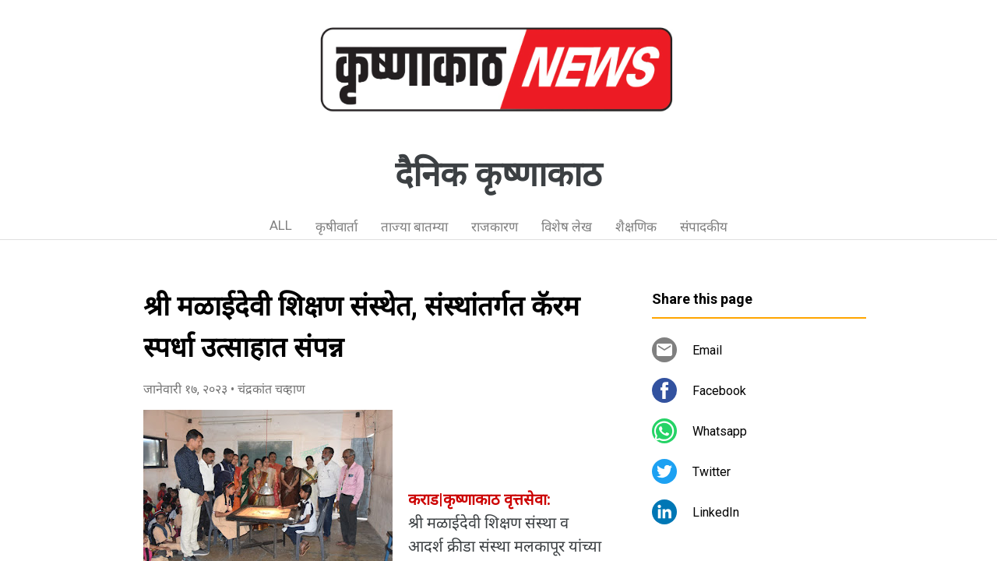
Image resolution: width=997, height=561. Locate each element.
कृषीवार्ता (336, 227)
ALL (281, 225)
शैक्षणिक (636, 227)
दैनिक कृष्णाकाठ (498, 174)
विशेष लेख (566, 227)
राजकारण (494, 227)
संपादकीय (703, 227)
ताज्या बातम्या (414, 227)
